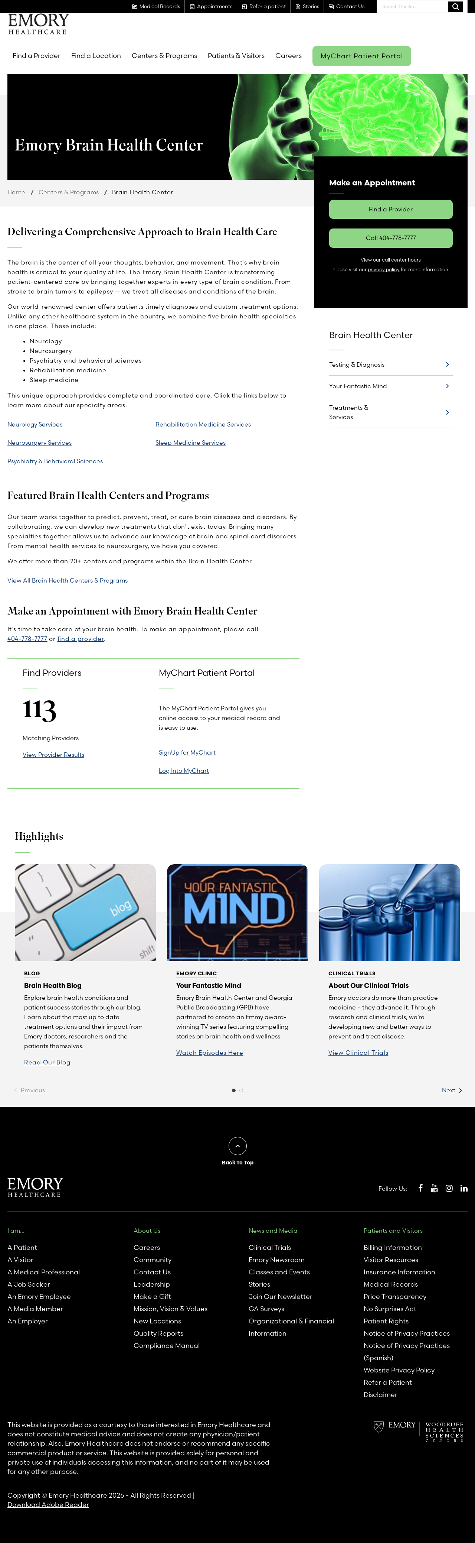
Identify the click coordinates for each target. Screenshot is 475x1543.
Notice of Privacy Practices (407, 1333)
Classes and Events (279, 1272)
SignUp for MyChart (187, 752)
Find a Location (96, 55)
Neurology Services (34, 424)
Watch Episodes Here (209, 1052)
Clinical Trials (270, 1247)
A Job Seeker (28, 1284)
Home (16, 192)
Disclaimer (380, 1394)
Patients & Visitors (236, 55)
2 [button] (241, 1092)
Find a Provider (36, 55)
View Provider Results (53, 754)
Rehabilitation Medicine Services (203, 424)
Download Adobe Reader (48, 1504)
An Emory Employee (39, 1296)
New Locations (157, 1321)
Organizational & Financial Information (291, 1327)
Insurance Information (399, 1272)
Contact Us (152, 1272)
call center (394, 260)
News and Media (273, 1230)
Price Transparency (395, 1296)
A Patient (22, 1247)
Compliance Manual (167, 1345)
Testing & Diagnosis (356, 364)
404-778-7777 (27, 638)
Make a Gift (152, 1296)
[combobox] (422, 6)
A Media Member (35, 1308)
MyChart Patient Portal (362, 56)
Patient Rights (386, 1321)
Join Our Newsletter (280, 1296)
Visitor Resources (391, 1259)
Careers (288, 55)
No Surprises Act (390, 1308)
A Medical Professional (43, 1272)
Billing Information (393, 1247)
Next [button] (448, 1089)
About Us (147, 1230)
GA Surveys (266, 1308)
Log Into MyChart (184, 770)
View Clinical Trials (358, 1052)
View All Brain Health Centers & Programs (67, 580)
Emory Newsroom (277, 1259)
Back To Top (237, 1162)
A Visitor (20, 1259)
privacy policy (384, 269)
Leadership (152, 1284)
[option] (85, 970)
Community (152, 1259)
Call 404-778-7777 (391, 238)
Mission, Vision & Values (170, 1308)
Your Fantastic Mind (358, 386)
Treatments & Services (348, 412)
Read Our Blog (47, 1062)
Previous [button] (33, 1089)
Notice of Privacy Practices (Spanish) (407, 1351)
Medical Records (391, 1284)
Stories (259, 1284)
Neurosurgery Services (39, 442)
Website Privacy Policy (399, 1370)
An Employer (27, 1321)
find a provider (81, 638)
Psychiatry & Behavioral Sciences (55, 461)
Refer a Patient (388, 1382)
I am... (15, 1230)
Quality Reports (158, 1333)
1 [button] (234, 1092)
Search (455, 6)
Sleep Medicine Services (190, 442)
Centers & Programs (164, 55)
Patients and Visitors (393, 1230)
